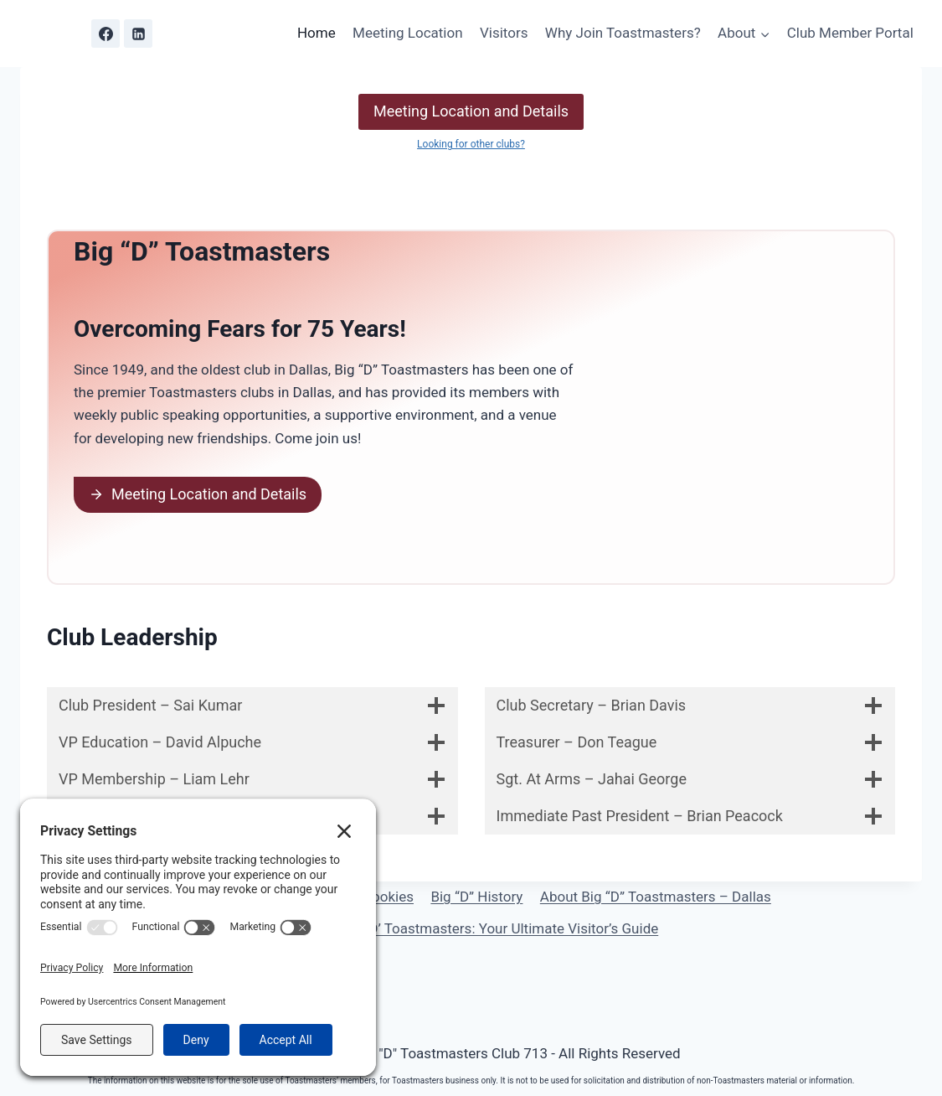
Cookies (388, 896)
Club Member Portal (850, 32)
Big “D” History (476, 896)
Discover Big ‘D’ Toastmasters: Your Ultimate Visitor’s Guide (471, 928)
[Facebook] (105, 33)
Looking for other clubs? (471, 144)
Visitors (504, 32)
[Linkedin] (138, 33)
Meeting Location (408, 32)
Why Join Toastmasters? (623, 32)
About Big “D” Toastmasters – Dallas (655, 896)
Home (316, 32)
